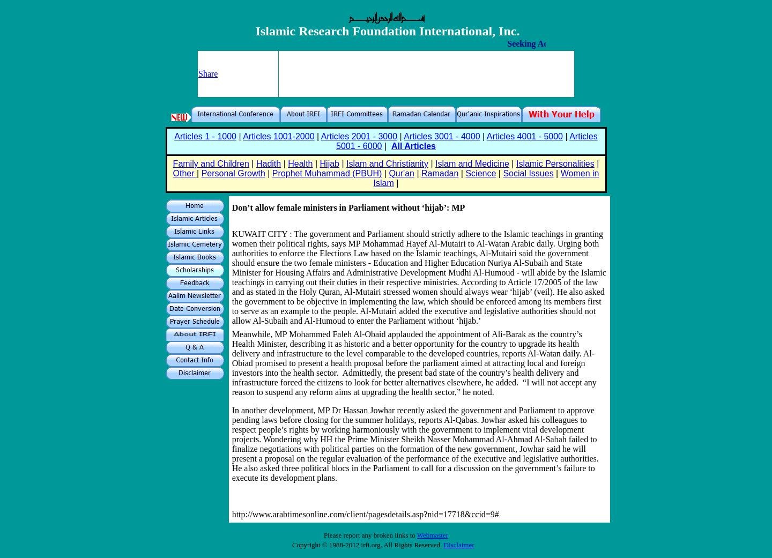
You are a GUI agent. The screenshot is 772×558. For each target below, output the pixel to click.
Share (208, 73)
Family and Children (211, 163)
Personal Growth (233, 173)
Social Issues (528, 173)
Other (185, 173)
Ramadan (439, 173)
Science (480, 173)
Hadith (268, 163)
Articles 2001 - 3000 (359, 136)
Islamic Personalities (555, 163)
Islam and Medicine (472, 163)
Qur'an (401, 173)
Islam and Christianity (387, 163)
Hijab (329, 163)
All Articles (413, 146)
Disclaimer (459, 545)
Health (300, 163)
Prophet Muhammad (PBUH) (327, 173)
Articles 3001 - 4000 (442, 136)
